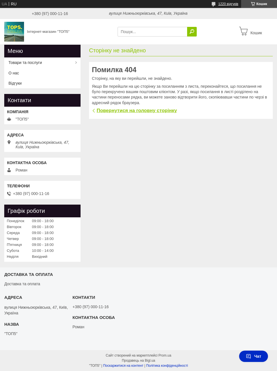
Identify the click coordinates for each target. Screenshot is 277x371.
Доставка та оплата (22, 284)
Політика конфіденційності (167, 366)
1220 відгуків (228, 4)
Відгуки (15, 83)
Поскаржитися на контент (123, 366)
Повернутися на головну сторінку (137, 110)
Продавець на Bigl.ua (138, 361)
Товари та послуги (25, 62)
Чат (253, 356)
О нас (13, 73)
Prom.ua (165, 355)
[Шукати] (192, 32)
